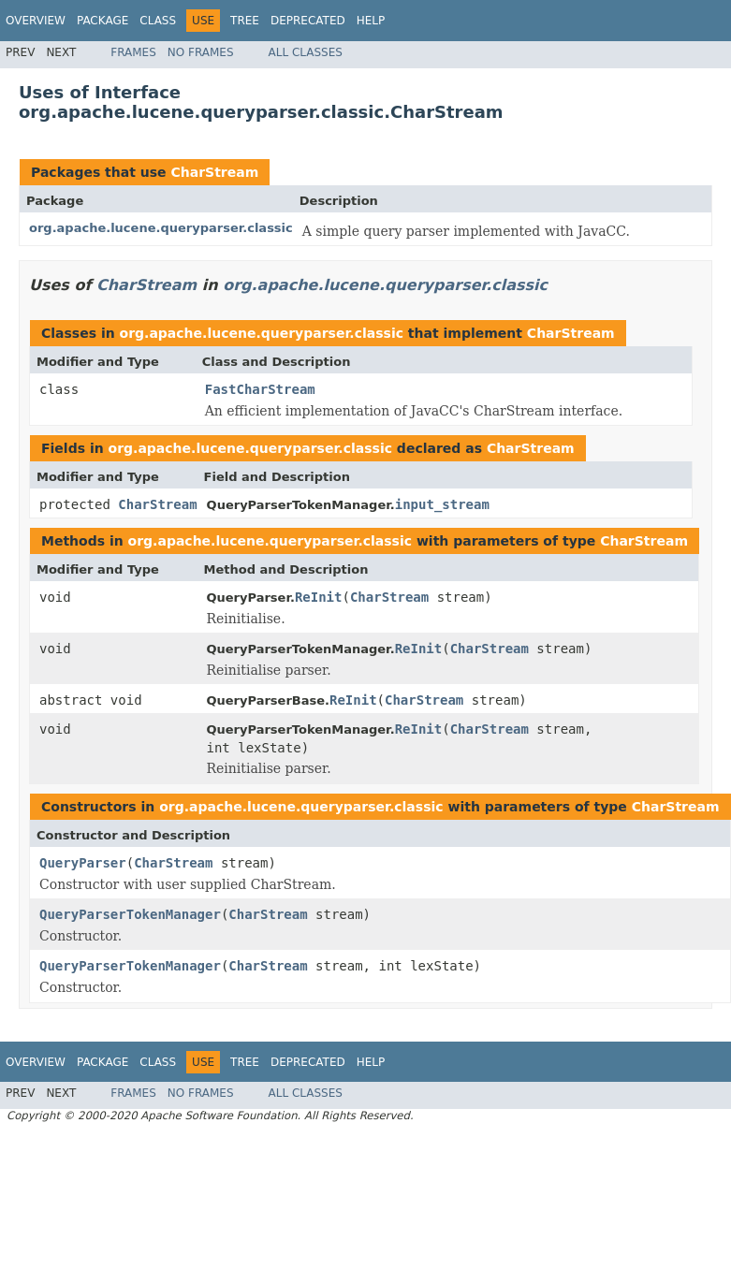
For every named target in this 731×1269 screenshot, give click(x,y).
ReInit (319, 597)
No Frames (201, 52)
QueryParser (82, 862)
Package (102, 20)
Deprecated (307, 20)
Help (371, 20)
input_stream (442, 504)
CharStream (214, 172)
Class (157, 20)
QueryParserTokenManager (130, 914)
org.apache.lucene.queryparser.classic (161, 228)
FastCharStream (260, 389)
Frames (133, 52)
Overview (36, 20)
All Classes (306, 52)
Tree (244, 20)
